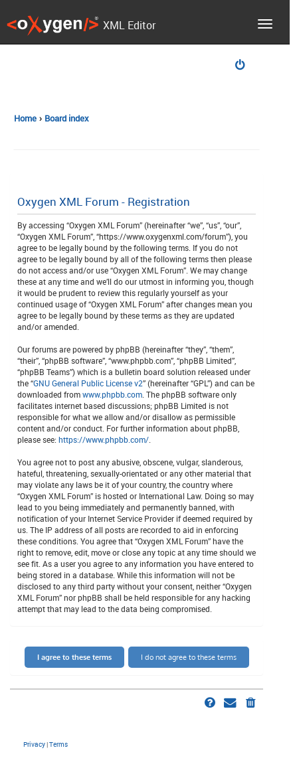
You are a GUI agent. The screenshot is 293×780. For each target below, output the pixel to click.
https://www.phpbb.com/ (103, 439)
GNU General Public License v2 (88, 383)
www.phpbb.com (112, 394)
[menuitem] (241, 66)
